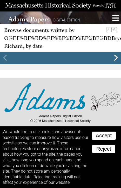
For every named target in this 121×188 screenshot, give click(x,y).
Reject (103, 149)
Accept (104, 135)
